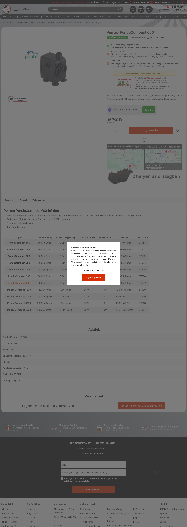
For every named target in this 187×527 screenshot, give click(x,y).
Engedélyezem (93, 277)
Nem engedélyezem (93, 270)
